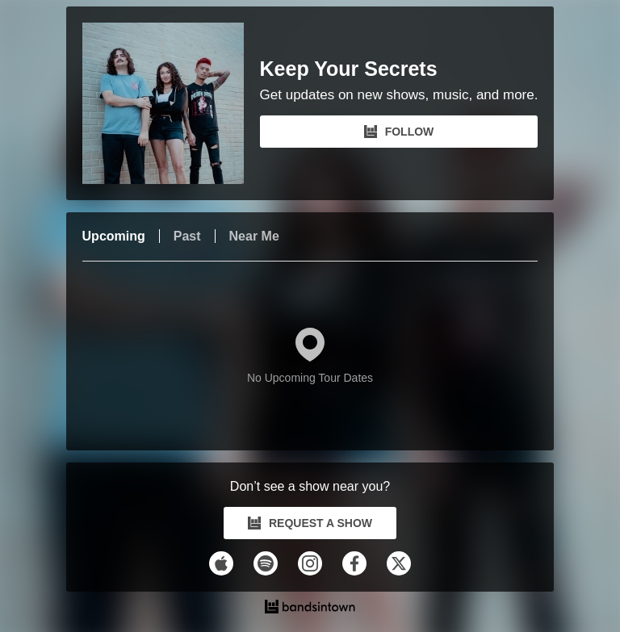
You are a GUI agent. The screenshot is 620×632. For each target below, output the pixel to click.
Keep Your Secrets (349, 69)
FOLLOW (399, 131)
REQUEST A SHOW (310, 523)
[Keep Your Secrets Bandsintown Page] (171, 103)
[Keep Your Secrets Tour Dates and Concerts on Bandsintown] (310, 609)
